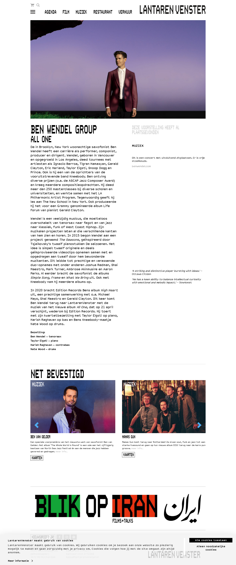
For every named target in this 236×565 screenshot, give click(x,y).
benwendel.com (141, 166)
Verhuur (125, 12)
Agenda (50, 12)
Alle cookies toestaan (211, 538)
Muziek (81, 12)
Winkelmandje (32, 5)
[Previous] (37, 425)
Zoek (38, 5)
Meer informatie (18, 559)
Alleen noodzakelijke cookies (211, 546)
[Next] (199, 425)
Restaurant (102, 12)
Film (65, 12)
